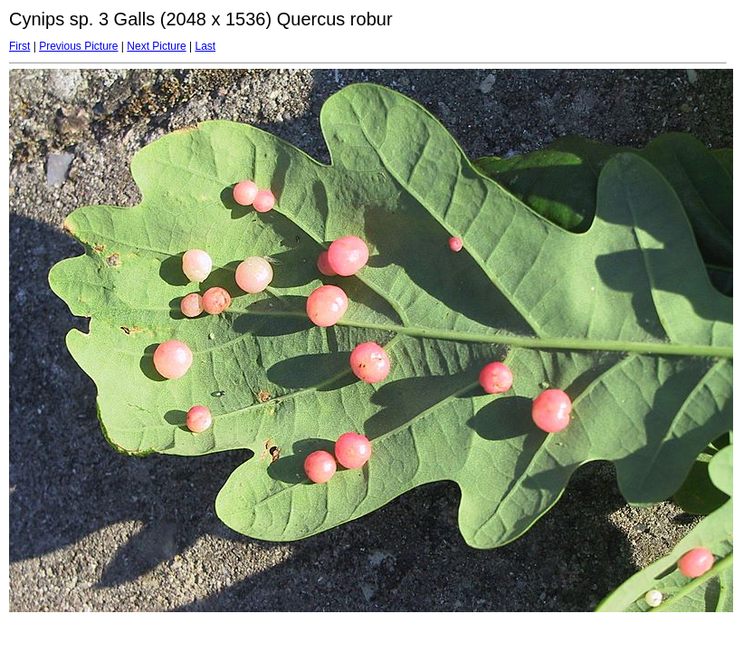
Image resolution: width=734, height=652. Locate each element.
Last (205, 46)
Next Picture (156, 46)
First (19, 46)
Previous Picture (78, 46)
